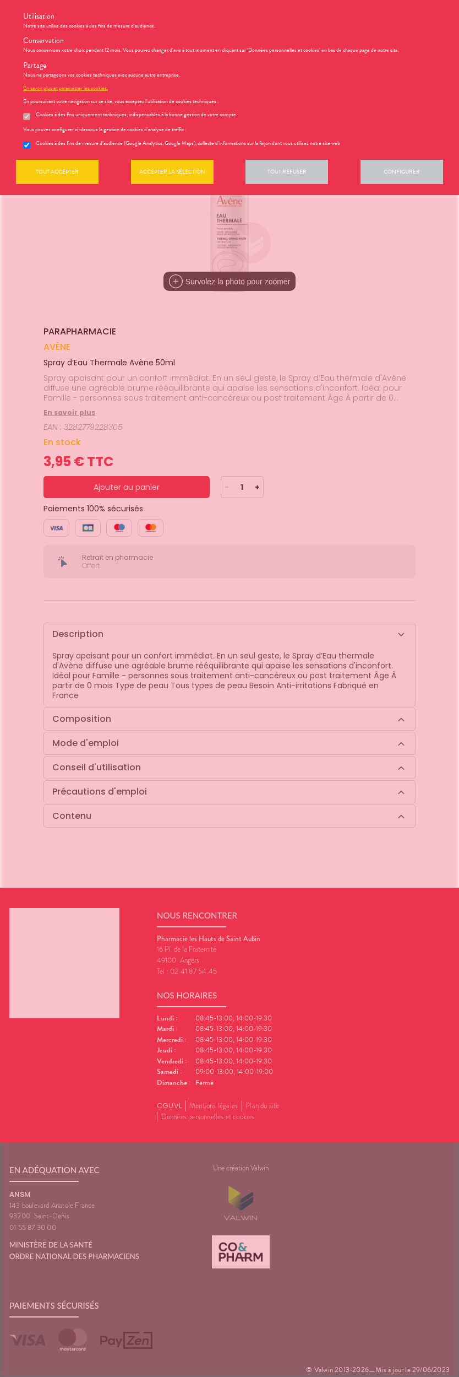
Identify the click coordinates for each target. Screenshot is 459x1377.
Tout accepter (57, 172)
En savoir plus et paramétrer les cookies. (65, 88)
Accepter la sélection (172, 172)
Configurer (402, 172)
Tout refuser (287, 172)
